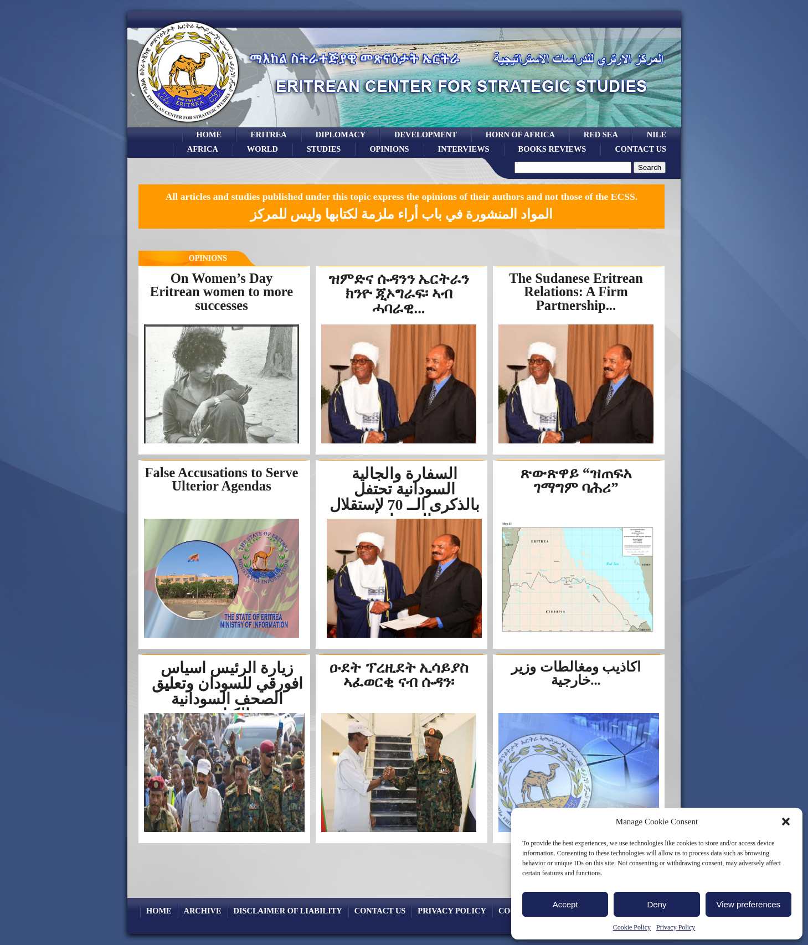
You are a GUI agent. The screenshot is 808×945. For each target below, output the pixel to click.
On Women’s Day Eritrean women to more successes (221, 292)
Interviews (464, 148)
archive (203, 910)
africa (202, 148)
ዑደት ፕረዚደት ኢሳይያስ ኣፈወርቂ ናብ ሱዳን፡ (399, 675)
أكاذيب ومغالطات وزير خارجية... (575, 673)
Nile (656, 134)
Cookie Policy (632, 927)
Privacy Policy (675, 927)
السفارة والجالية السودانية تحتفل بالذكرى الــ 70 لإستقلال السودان (405, 497)
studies (324, 148)
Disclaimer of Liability (288, 910)
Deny (656, 904)
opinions (389, 148)
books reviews (552, 148)
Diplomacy (341, 134)
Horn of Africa (520, 134)
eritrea (268, 134)
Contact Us (640, 148)
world (262, 148)
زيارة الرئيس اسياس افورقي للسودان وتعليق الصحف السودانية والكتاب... (227, 691)
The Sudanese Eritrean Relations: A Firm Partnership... (576, 292)
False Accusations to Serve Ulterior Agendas (222, 479)
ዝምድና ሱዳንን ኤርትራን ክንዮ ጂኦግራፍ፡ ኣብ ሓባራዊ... (398, 294)
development (425, 134)
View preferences (749, 904)
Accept (565, 904)
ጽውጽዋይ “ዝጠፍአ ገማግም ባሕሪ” (576, 481)
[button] (785, 821)
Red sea (601, 134)
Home (209, 134)
